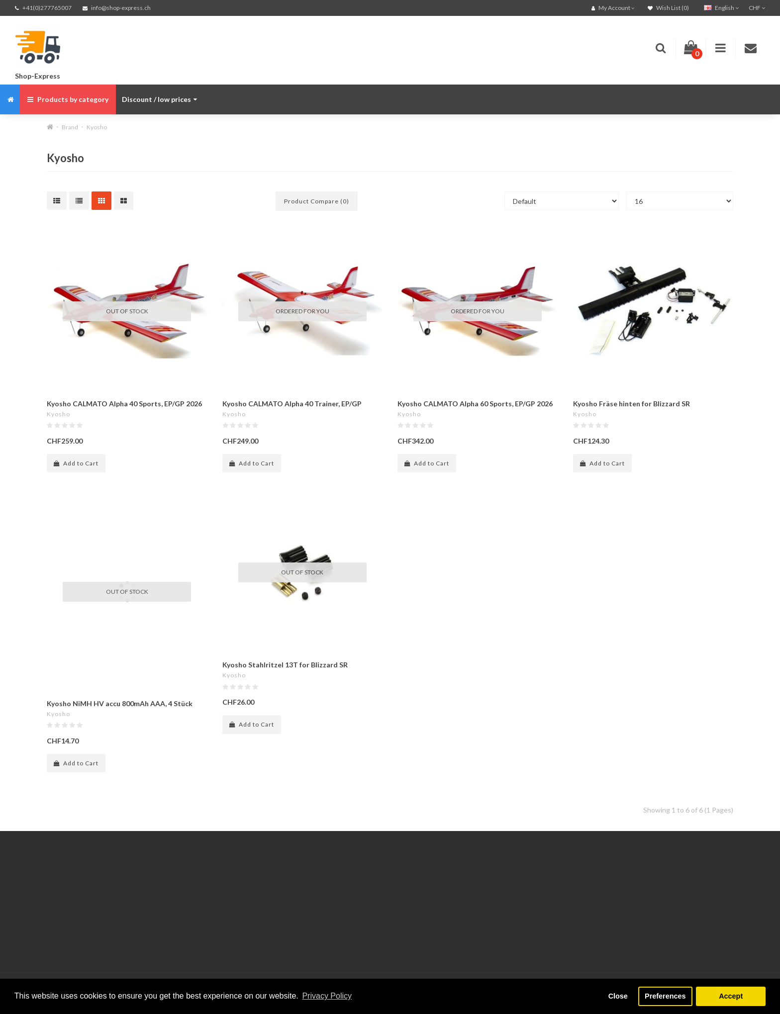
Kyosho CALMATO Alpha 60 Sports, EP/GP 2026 (475, 403)
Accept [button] (731, 996)
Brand (70, 127)
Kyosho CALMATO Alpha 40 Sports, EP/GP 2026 (124, 403)
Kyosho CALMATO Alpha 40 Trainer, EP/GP (292, 403)
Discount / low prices (159, 99)
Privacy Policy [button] (327, 996)
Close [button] (618, 996)
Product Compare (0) (316, 201)
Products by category (67, 99)
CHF (757, 7)
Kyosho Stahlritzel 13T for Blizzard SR (285, 664)
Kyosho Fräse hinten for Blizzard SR (631, 403)
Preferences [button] (665, 996)
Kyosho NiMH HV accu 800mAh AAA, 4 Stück (120, 703)
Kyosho (97, 127)
